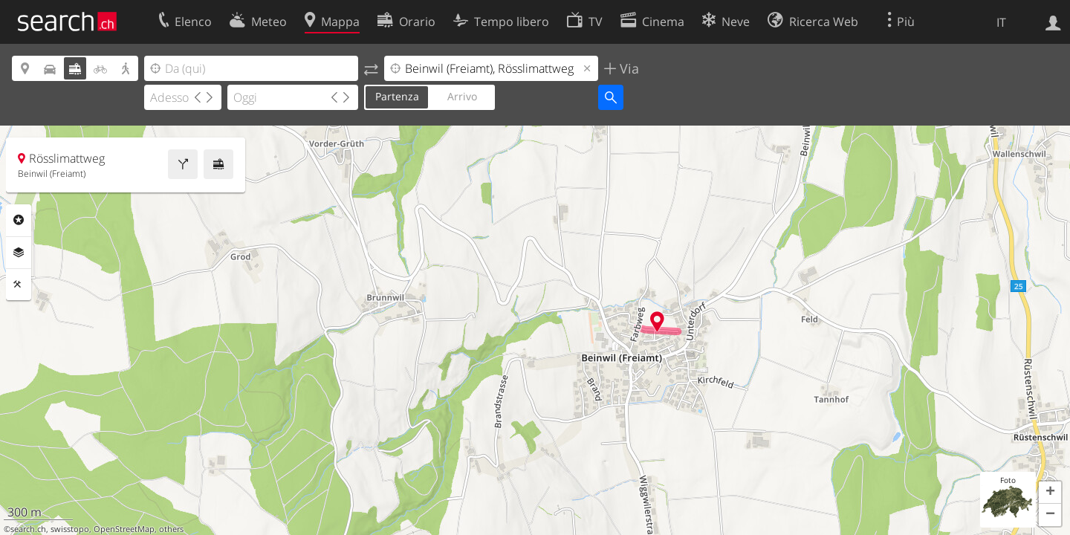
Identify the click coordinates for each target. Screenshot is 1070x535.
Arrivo (462, 96)
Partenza (397, 96)
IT (1001, 22)
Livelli (18, 252)
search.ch (28, 529)
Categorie (18, 220)
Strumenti (18, 284)
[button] (1050, 493)
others (171, 529)
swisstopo (70, 529)
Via (627, 68)
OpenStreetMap (124, 529)
